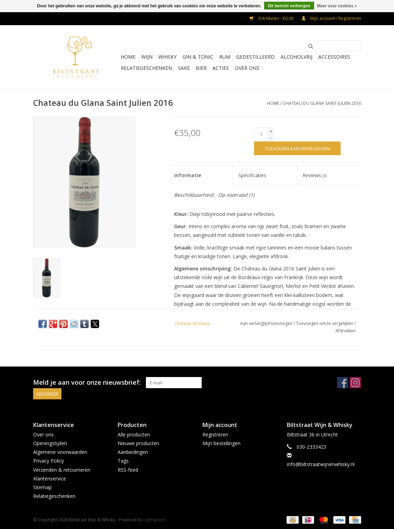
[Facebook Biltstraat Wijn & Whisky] (342, 382)
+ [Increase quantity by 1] (271, 131)
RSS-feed (128, 469)
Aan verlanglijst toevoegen (266, 323)
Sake (184, 68)
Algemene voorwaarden (60, 452)
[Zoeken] (333, 46)
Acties (221, 68)
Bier (201, 68)
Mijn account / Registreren (331, 18)
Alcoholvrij (296, 56)
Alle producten (134, 434)
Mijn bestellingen (221, 443)
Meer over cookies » (337, 5)
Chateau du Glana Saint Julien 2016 (322, 103)
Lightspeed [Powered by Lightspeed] (154, 520)
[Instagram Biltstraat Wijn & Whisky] (355, 382)
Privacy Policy (48, 460)
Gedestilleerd (255, 56)
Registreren (215, 434)
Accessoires (334, 56)
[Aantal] (261, 135)
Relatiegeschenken (146, 68)
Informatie (187, 175)
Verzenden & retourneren (61, 469)
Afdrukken (345, 331)
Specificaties (252, 175)
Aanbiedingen (133, 452)
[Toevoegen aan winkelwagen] (297, 148)
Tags (123, 460)
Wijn (147, 56)
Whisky (167, 56)
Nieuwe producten (138, 443)
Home (128, 56)
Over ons (247, 68)
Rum (224, 56)
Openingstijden (50, 443)
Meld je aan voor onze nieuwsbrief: (87, 382)
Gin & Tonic (198, 56)
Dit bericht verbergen (289, 5)
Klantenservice (49, 478)
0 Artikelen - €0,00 (272, 18)
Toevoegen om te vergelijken (325, 323)
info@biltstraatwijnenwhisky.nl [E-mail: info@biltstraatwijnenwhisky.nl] (321, 464)
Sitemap (42, 487)
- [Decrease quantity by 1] (271, 137)
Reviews (315, 175)
